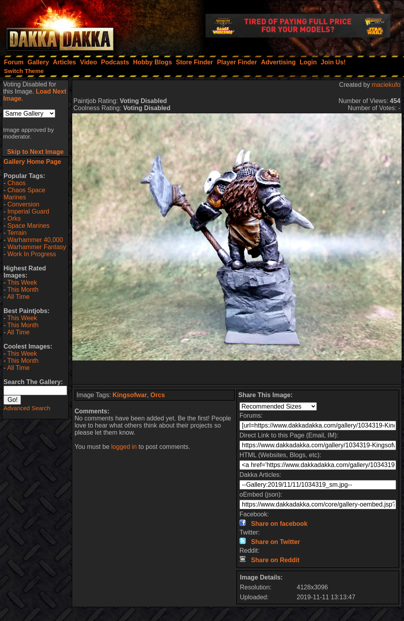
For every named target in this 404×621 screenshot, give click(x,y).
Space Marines (28, 225)
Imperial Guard (28, 211)
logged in (124, 446)
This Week (22, 282)
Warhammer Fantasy (36, 247)
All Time (18, 296)
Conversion (23, 204)
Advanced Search (27, 408)
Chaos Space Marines (24, 194)
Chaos (16, 183)
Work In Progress (31, 254)
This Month (22, 289)
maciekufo (386, 84)
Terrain (16, 232)
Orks (14, 218)
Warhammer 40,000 (35, 239)
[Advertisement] (237, 372)
